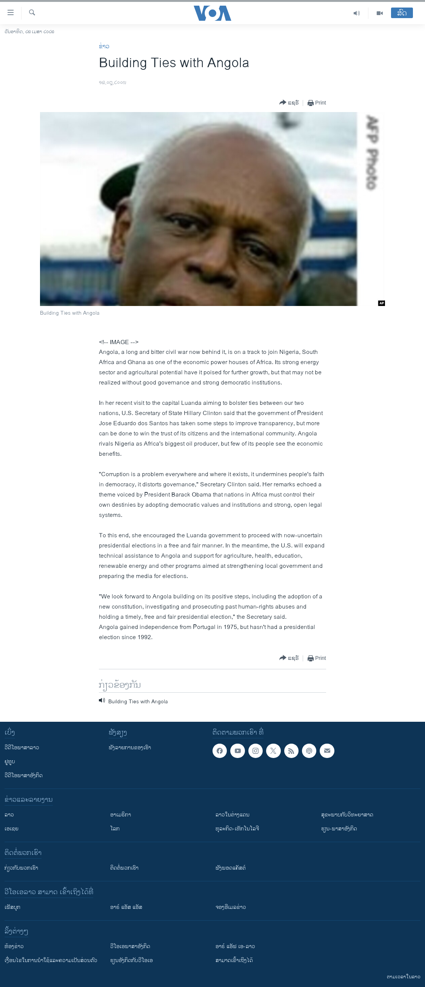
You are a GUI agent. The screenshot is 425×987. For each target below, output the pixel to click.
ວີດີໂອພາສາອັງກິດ (24, 775)
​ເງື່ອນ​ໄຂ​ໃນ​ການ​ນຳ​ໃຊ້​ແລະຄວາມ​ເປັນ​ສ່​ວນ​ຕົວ (51, 960)
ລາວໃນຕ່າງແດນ (232, 815)
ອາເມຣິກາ (120, 815)
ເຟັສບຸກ (12, 907)
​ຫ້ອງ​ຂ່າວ (14, 946)
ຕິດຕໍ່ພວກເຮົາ (124, 868)
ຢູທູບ (10, 762)
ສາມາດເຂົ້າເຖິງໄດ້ (234, 960)
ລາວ (9, 815)
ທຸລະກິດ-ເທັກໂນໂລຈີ (237, 829)
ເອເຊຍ (11, 829)
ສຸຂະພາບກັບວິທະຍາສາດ (347, 815)
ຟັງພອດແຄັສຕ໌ (231, 868)
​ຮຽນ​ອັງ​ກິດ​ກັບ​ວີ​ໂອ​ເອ (131, 960)
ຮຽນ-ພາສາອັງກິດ (339, 829)
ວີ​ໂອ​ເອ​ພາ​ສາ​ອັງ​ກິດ (130, 946)
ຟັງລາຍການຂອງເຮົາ (130, 748)
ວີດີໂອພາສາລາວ (22, 748)
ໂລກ (115, 829)
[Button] (289, 102)
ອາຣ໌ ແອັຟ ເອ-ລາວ (235, 946)
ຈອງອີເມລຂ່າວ (231, 907)
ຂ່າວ (104, 47)
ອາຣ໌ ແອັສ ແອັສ (126, 907)
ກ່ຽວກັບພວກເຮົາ (21, 868)
